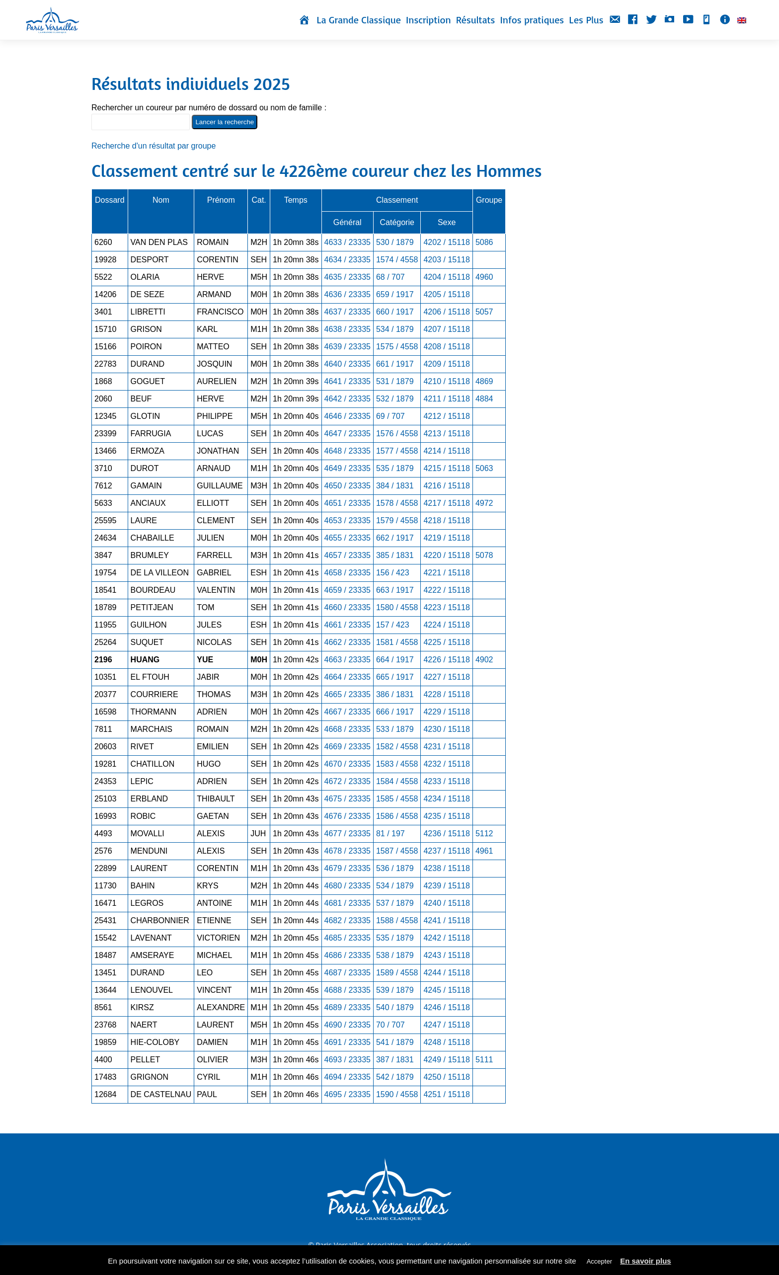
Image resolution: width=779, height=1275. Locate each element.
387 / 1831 (395, 1059)
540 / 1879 (395, 1007)
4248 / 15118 (446, 1042)
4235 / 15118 (446, 816)
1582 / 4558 (397, 746)
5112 (484, 833)
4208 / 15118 (446, 346)
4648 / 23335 (347, 451)
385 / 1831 (395, 555)
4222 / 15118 (446, 590)
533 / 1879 (395, 729)
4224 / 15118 (446, 625)
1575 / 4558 (397, 346)
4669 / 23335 (347, 746)
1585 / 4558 (397, 799)
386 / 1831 (395, 694)
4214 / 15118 (446, 451)
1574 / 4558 (397, 259)
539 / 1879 (395, 990)
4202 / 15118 (446, 242)
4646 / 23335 (347, 416)
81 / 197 (390, 833)
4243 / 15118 (446, 955)
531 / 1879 (395, 381)
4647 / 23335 (347, 433)
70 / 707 (390, 1025)
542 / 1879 (395, 1077)
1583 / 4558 (397, 764)
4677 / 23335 (347, 833)
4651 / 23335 (347, 503)
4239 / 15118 (446, 885)
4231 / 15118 (446, 746)
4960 (484, 277)
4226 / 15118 (446, 659)
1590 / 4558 (397, 1094)
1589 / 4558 (397, 972)
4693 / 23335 (347, 1059)
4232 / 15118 (446, 764)
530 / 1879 (395, 242)
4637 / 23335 (347, 312)
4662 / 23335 (347, 642)
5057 (484, 312)
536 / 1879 (395, 868)
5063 (484, 468)
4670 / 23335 (347, 764)
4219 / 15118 (446, 538)
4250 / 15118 (446, 1077)
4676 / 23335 (347, 816)
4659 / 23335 (347, 590)
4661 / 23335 (347, 625)
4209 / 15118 (446, 364)
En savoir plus (645, 1261)
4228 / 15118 (446, 694)
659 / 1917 (395, 294)
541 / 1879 (395, 1042)
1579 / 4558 (397, 520)
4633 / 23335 (347, 242)
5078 (484, 555)
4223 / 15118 (446, 607)
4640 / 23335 (347, 364)
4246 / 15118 (446, 1007)
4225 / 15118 (446, 642)
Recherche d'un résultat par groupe (153, 146)
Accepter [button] (599, 1261)
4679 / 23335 (347, 868)
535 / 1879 (395, 468)
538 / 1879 (395, 955)
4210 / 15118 (446, 381)
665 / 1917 (395, 677)
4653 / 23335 (347, 520)
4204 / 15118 (446, 277)
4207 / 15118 (446, 329)
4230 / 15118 (446, 729)
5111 (484, 1059)
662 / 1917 (395, 538)
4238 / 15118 (446, 868)
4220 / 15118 (446, 555)
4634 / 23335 (347, 259)
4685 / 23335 (347, 938)
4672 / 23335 (347, 781)
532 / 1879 (395, 399)
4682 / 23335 (347, 920)
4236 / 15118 (446, 833)
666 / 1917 (395, 712)
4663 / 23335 (347, 659)
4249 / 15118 (446, 1059)
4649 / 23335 (347, 468)
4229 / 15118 (446, 712)
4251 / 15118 (446, 1094)
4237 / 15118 (446, 851)
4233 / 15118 (446, 781)
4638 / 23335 (347, 329)
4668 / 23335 (347, 729)
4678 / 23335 (347, 851)
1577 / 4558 (397, 451)
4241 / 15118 (446, 920)
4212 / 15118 (446, 416)
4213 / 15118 (446, 433)
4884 (484, 399)
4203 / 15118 (446, 259)
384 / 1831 (395, 485)
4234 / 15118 (446, 799)
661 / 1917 (395, 364)
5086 (484, 242)
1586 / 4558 (397, 816)
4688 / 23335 (347, 990)
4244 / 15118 (446, 972)
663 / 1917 (395, 590)
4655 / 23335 (347, 538)
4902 (484, 659)
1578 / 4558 (397, 503)
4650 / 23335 (347, 485)
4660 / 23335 (347, 607)
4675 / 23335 (347, 799)
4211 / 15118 (446, 399)
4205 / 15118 (446, 294)
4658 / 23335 (347, 572)
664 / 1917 (395, 659)
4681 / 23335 (347, 903)
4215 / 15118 (446, 468)
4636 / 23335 (347, 294)
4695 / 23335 (347, 1094)
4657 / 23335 (347, 555)
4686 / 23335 (347, 955)
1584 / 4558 (397, 781)
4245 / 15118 (446, 990)
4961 (484, 851)
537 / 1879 (395, 903)
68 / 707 (390, 277)
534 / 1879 (395, 329)
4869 (484, 381)
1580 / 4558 (397, 607)
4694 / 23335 (347, 1077)
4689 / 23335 (347, 1007)
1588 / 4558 (397, 920)
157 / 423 (392, 625)
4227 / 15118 (446, 677)
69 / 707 (390, 416)
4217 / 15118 (446, 503)
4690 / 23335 (347, 1025)
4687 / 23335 (347, 972)
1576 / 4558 (397, 433)
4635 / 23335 (347, 277)
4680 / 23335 (347, 885)
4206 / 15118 (446, 312)
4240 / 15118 (446, 903)
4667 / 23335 (347, 712)
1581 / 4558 (397, 642)
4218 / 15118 (446, 520)
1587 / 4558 (397, 851)
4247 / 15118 (446, 1025)
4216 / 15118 (446, 485)
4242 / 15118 (446, 938)
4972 (484, 503)
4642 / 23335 (347, 399)
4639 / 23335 (347, 346)
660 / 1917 (395, 312)
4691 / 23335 (347, 1042)
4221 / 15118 (446, 572)
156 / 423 (392, 572)
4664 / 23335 (347, 677)
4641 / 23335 (347, 381)
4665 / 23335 (347, 694)
